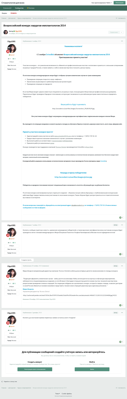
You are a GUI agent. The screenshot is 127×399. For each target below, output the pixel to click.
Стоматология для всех (12, 2)
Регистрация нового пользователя (34, 369)
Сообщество (19, 9)
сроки (52, 143)
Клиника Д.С (7, 8)
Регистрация (119, 2)
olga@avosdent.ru (77, 205)
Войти (92, 369)
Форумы (4, 13)
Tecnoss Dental (61, 147)
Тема (57, 393)
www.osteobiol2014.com (62, 136)
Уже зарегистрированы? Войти (101, 3)
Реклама (31, 8)
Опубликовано (32, 41)
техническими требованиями (62, 141)
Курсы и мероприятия (28, 33)
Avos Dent (89, 147)
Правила (14, 13)
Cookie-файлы (67, 393)
